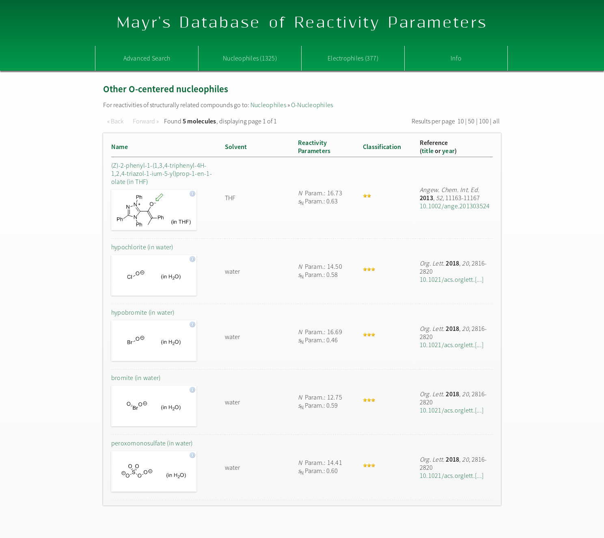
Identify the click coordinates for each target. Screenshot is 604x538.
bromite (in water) (135, 378)
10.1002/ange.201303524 (455, 206)
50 (471, 121)
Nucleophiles (268, 105)
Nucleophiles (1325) (250, 58)
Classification (382, 147)
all (496, 121)
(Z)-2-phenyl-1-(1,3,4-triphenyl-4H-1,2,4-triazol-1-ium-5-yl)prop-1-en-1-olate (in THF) (161, 173)
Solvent (236, 147)
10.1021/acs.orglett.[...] (451, 279)
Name (119, 147)
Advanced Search (146, 58)
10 (460, 121)
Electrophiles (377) (353, 58)
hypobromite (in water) (142, 312)
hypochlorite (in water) (142, 247)
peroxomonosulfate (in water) (152, 443)
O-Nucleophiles (312, 105)
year (448, 151)
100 (484, 121)
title (428, 151)
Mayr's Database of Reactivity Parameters (302, 23)
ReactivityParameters (314, 146)
